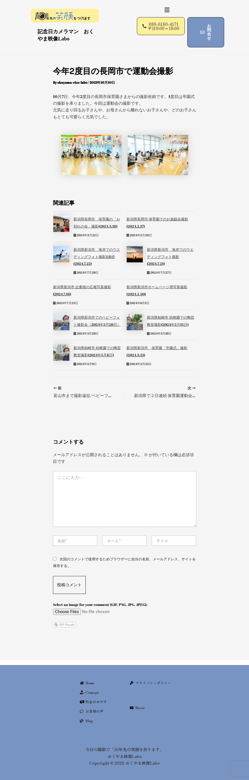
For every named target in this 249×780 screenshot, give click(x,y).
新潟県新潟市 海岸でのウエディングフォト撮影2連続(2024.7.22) (96, 255)
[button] (167, 10)
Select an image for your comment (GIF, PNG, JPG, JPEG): (100, 601)
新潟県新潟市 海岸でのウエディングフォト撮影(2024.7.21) (170, 255)
